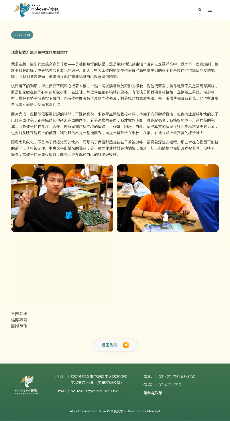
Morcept (153, 411)
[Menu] (210, 10)
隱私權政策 (153, 393)
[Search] (200, 10)
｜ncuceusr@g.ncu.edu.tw (92, 391)
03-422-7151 (169, 376)
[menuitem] (200, 10)
